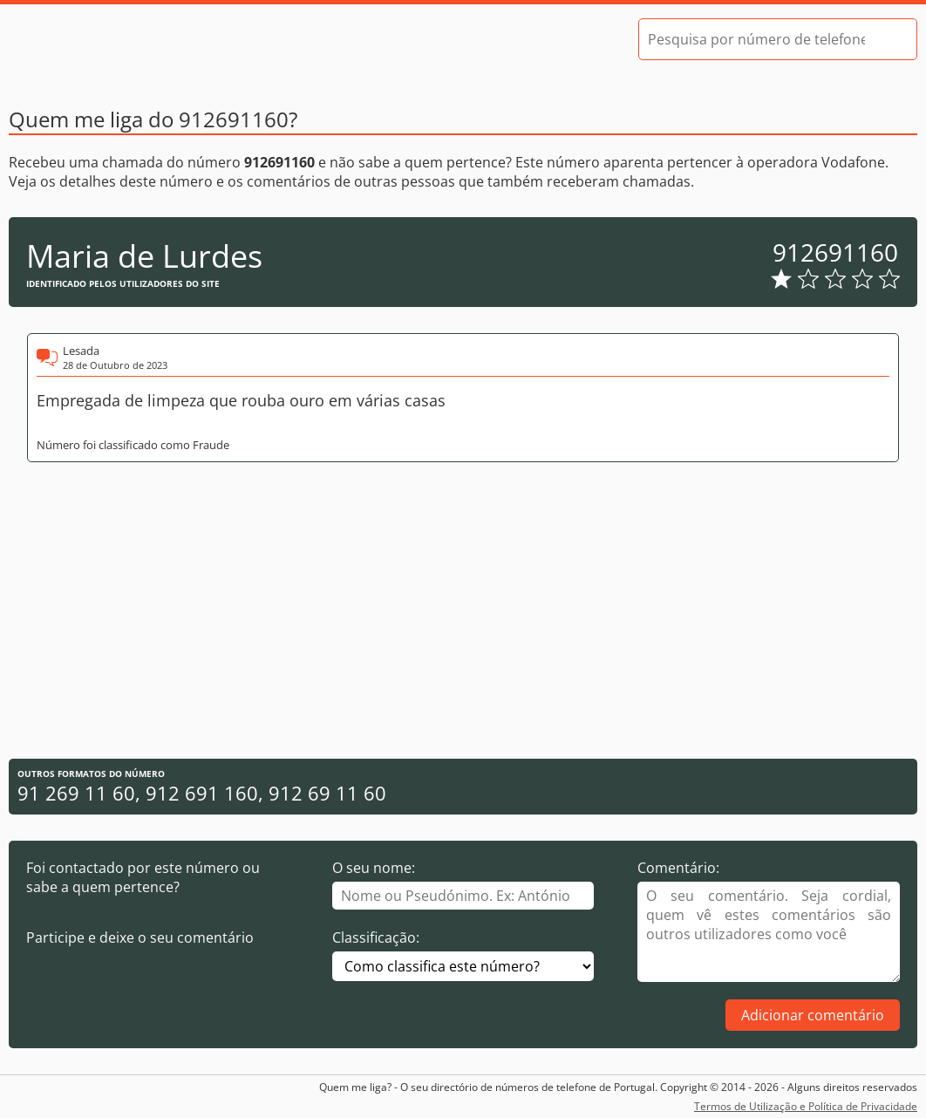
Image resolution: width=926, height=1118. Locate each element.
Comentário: (678, 867)
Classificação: (375, 937)
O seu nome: (373, 867)
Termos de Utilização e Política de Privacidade (805, 1106)
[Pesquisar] (888, 39)
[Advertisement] (463, 610)
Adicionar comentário (812, 1015)
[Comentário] (768, 932)
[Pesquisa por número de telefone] (756, 39)
